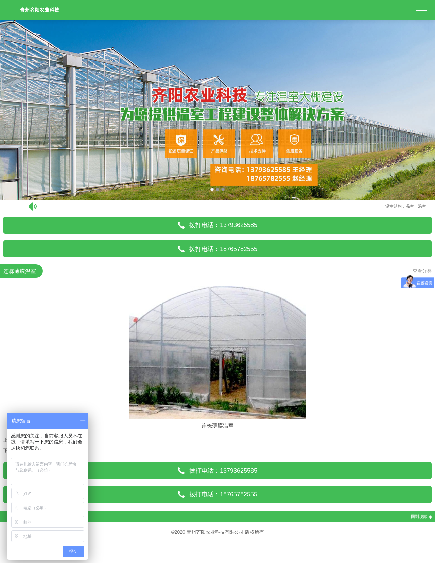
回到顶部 (419, 516)
